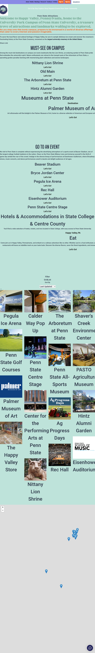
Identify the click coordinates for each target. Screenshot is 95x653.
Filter (47, 276)
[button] (77, 532)
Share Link (4, 43)
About (27, 2)
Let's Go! (47, 67)
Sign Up (67, 2)
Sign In (61, 2)
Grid (46, 279)
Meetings (37, 2)
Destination (73, 103)
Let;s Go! (48, 93)
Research (43, 2)
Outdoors (49, 2)
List (49, 279)
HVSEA (55, 2)
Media (32, 2)
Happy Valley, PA (72, 233)
